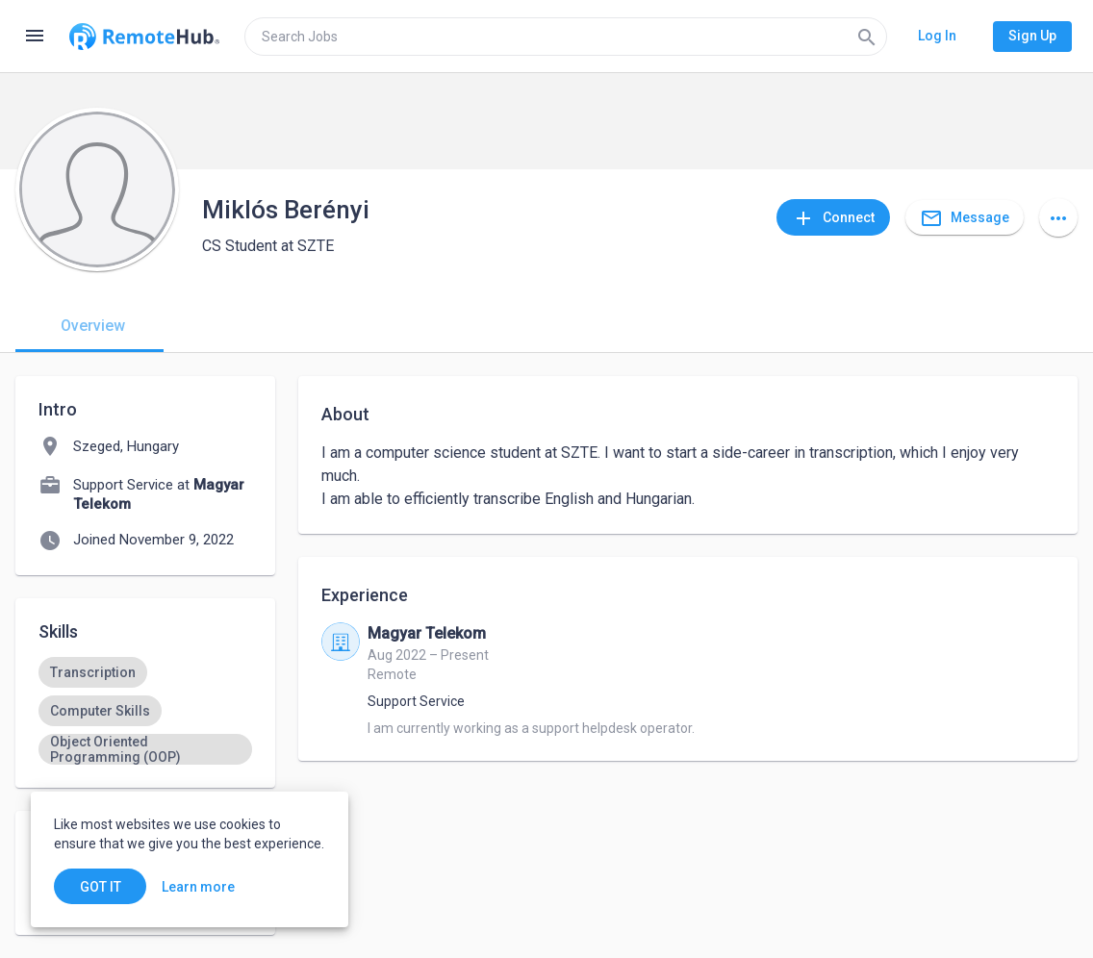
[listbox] (145, 711)
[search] (565, 36)
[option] (92, 672)
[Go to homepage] (144, 36)
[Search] (867, 36)
